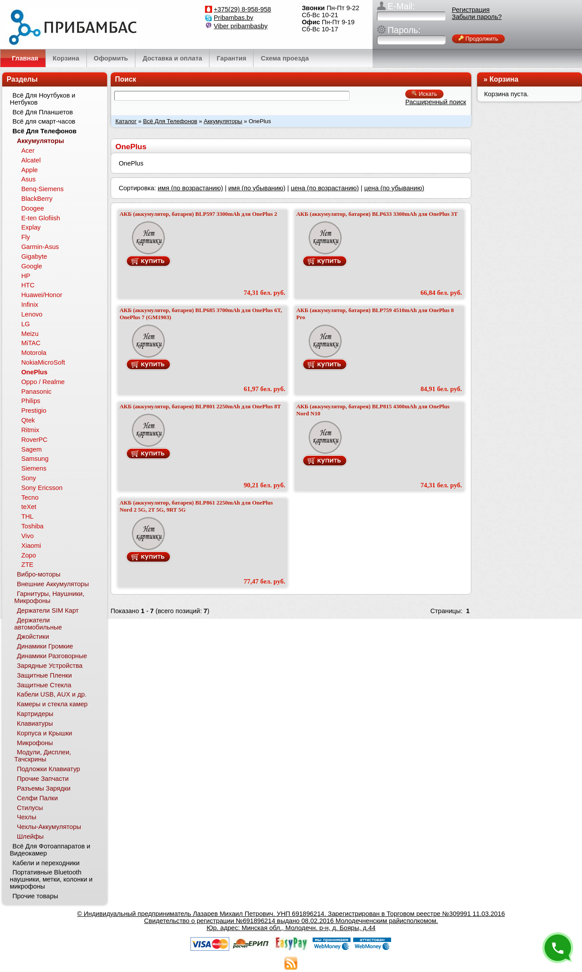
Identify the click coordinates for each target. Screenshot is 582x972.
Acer (27, 150)
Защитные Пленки (44, 675)
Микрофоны (35, 742)
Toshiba (32, 526)
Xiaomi (31, 545)
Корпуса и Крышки (44, 733)
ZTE (27, 564)
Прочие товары (35, 896)
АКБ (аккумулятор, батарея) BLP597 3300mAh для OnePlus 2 (198, 214)
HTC (27, 285)
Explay (31, 227)
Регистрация (471, 9)
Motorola (33, 352)
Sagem (31, 449)
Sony (28, 478)
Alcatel (31, 160)
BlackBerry (36, 198)
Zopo (28, 555)
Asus (28, 179)
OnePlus (34, 372)
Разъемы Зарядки (44, 788)
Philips (30, 400)
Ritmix (30, 429)
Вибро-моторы (38, 574)
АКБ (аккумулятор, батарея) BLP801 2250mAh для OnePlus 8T (200, 406)
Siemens (33, 468)
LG (25, 324)
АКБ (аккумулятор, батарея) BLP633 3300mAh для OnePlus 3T (377, 214)
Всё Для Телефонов (170, 121)
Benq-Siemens (42, 188)
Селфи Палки (37, 798)
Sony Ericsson (42, 487)
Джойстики (33, 636)
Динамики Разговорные (52, 655)
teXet (28, 506)
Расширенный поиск (435, 101)
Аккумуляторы (223, 121)
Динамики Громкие (45, 646)
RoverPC (34, 439)
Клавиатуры (35, 723)
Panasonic (36, 391)
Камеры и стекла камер (52, 704)
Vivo (27, 535)
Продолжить (478, 38)
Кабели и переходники (45, 863)
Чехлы (26, 817)
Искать (424, 93)
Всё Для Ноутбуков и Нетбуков (42, 99)
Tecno (29, 497)
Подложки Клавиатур (48, 768)
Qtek (28, 420)
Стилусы (30, 807)
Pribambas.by (234, 17)
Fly (25, 237)
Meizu (29, 333)
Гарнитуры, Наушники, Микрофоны (49, 597)
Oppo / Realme (43, 381)
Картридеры (35, 713)
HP (25, 275)
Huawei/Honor (41, 294)
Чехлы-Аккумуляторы (49, 826)
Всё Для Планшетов (42, 112)
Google (31, 266)
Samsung (34, 458)
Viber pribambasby (241, 26)
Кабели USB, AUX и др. (51, 694)
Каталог (126, 121)
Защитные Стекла (44, 685)
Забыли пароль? (477, 16)
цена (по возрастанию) (325, 188)
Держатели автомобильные (38, 624)
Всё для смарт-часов (43, 121)
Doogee (32, 208)
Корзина (503, 79)
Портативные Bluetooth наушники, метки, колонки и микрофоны (51, 879)
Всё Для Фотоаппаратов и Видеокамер (50, 850)
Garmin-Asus (40, 246)
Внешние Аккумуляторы (53, 584)
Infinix (29, 304)
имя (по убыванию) (257, 188)
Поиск (125, 79)
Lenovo (31, 314)
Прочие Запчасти (43, 778)
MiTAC (31, 343)
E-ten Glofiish (40, 218)
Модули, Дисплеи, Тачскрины (42, 756)
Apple (29, 169)
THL (27, 516)
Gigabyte (34, 256)
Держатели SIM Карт (47, 610)
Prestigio (33, 410)
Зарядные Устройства (49, 665)
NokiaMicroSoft (43, 362)
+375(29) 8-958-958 (242, 9)
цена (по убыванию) (394, 188)
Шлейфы (30, 836)
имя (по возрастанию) (190, 188)
